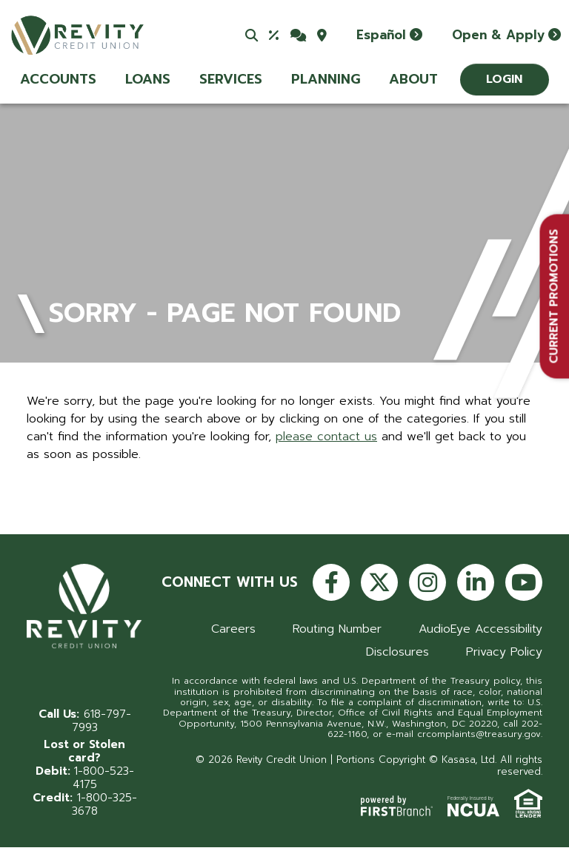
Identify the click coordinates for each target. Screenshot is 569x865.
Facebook (331, 582)
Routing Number (337, 629)
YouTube (523, 582)
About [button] (413, 79)
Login (504, 79)
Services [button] (230, 79)
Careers (233, 629)
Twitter (379, 582)
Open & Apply (498, 35)
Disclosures (397, 652)
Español (381, 35)
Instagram (427, 582)
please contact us (326, 436)
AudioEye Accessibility (480, 629)
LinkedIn (475, 582)
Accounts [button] (58, 79)
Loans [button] (147, 79)
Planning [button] (325, 79)
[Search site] (251, 35)
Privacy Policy (504, 652)
